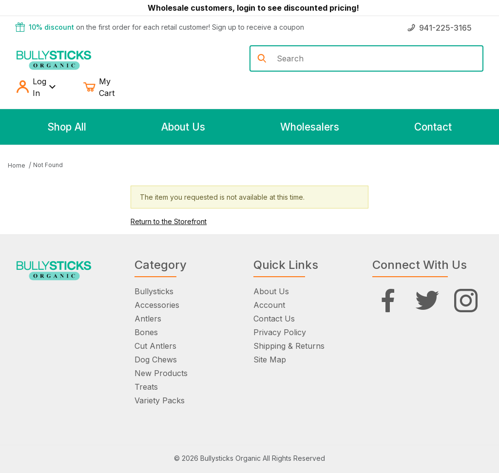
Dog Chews (155, 359)
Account (269, 305)
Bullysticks (153, 291)
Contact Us (274, 318)
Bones (146, 332)
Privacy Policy (279, 332)
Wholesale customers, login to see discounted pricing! (253, 8)
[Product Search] (375, 58)
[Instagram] (466, 300)
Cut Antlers (155, 346)
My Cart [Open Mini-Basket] (106, 87)
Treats (146, 387)
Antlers (147, 318)
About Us (271, 291)
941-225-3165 (439, 28)
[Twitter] (427, 300)
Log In (36, 87)
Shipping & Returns (289, 346)
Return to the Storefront (169, 221)
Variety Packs (159, 400)
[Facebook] (388, 300)
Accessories (156, 305)
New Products (161, 373)
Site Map (269, 359)
